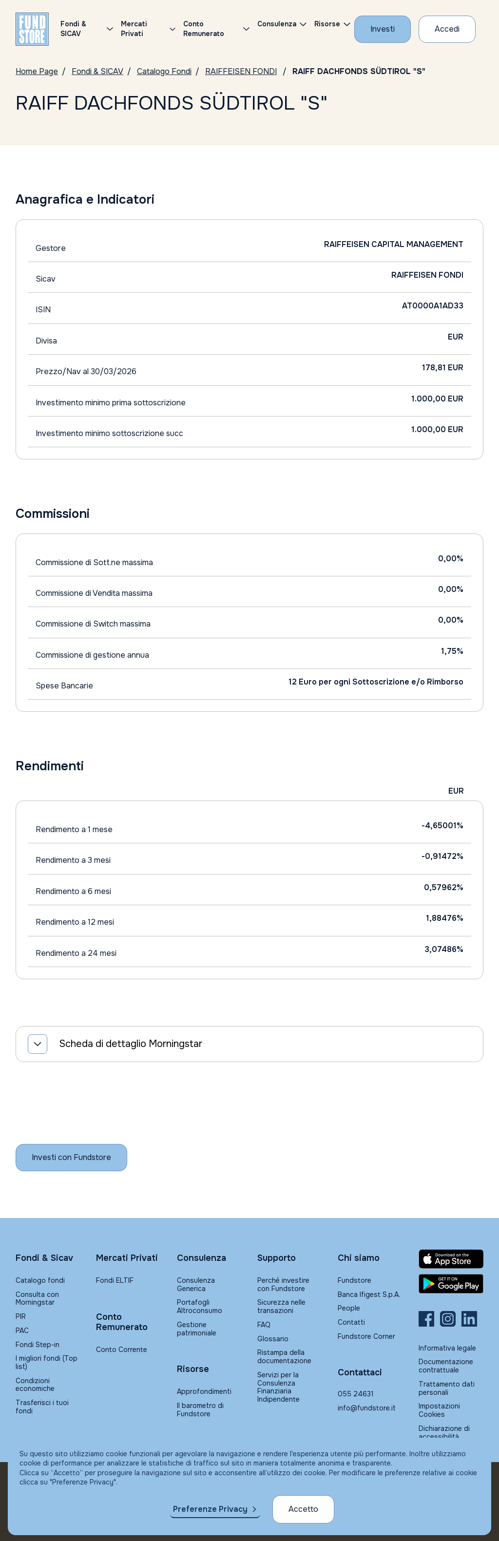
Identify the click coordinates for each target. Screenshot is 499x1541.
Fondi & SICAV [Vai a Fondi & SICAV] (97, 71)
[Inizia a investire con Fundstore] (71, 1157)
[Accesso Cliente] (447, 29)
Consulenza (276, 23)
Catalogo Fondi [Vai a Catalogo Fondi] (164, 71)
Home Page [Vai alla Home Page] (37, 71)
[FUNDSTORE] (32, 29)
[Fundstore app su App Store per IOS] (451, 1258)
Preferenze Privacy (210, 1509)
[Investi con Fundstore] (382, 29)
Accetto (303, 1509)
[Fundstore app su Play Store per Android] (451, 1284)
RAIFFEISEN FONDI (241, 71)
